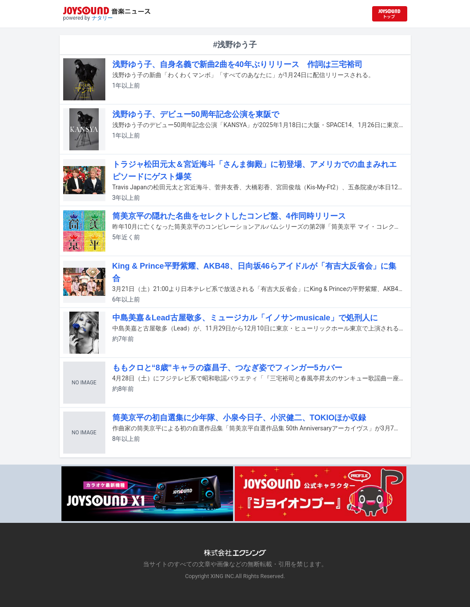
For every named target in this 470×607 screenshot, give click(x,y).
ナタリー (102, 18)
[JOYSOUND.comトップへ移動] (389, 13)
